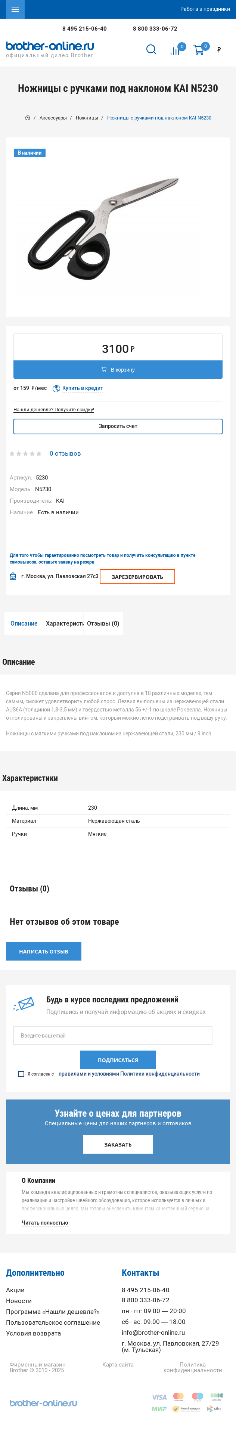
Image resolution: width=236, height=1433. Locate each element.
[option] (107, 229)
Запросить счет (118, 426)
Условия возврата (33, 1333)
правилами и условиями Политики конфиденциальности (129, 1074)
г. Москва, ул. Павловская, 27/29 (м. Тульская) (170, 1346)
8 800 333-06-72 (155, 28)
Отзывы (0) (103, 623)
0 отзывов (65, 453)
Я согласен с (109, 1074)
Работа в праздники (205, 9)
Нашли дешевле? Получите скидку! (53, 409)
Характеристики (64, 623)
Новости (19, 1301)
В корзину (118, 370)
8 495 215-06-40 (84, 28)
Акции (15, 1290)
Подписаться (118, 1060)
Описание (24, 623)
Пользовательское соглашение (53, 1322)
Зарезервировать (137, 576)
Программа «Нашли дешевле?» (53, 1312)
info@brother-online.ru (153, 1333)
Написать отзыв (43, 951)
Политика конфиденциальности (193, 1367)
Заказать (118, 1144)
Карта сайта (118, 1365)
